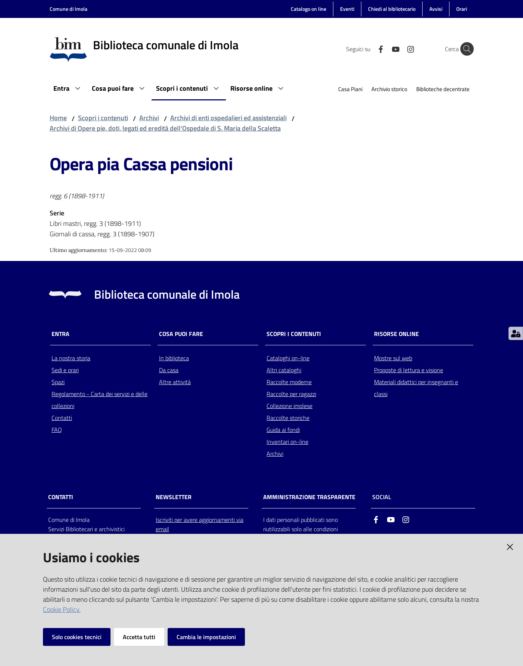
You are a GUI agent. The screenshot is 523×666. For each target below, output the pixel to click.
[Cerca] (465, 49)
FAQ (57, 429)
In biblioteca (174, 358)
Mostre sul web (393, 358)
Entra (60, 334)
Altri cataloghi (284, 369)
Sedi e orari (65, 369)
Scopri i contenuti (103, 118)
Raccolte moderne (289, 381)
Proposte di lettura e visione (408, 369)
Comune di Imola (68, 9)
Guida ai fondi (283, 429)
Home (58, 118)
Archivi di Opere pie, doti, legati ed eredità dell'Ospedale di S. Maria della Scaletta (165, 128)
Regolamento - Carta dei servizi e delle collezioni (99, 399)
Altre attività (175, 381)
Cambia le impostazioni (206, 636)
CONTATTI (60, 497)
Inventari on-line (287, 441)
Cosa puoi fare (181, 334)
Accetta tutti (139, 636)
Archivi (149, 118)
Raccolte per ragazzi (291, 393)
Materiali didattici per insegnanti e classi (416, 387)
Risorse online (396, 334)
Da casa (168, 369)
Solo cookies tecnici (77, 636)
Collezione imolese (289, 405)
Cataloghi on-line (288, 358)
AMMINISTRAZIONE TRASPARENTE (309, 497)
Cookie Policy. (62, 609)
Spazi (58, 381)
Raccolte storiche (288, 417)
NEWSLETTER (174, 497)
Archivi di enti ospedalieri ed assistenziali (228, 118)
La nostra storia (71, 358)
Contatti (62, 417)
